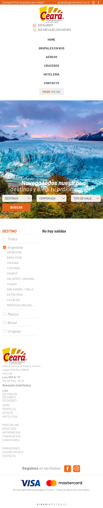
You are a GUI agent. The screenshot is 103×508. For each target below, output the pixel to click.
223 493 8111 (63, 29)
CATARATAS (14, 252)
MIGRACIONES (11, 448)
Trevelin (12, 284)
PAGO (51, 91)
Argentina (15, 247)
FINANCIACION (11, 436)
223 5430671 (45, 25)
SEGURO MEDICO (11, 452)
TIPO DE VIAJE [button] (82, 198)
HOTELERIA (9, 416)
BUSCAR (16, 207)
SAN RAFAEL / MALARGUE (22, 289)
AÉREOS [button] (51, 57)
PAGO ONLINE (10, 425)
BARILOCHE (14, 257)
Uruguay (14, 331)
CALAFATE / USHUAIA (20, 278)
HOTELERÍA (51, 74)
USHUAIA (12, 262)
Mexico (13, 314)
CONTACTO (51, 83)
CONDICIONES (11, 440)
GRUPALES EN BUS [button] (51, 48)
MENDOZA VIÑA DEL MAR (22, 305)
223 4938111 (9, 397)
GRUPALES (9, 409)
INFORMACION (11, 432)
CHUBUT (12, 273)
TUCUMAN (13, 268)
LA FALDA (13, 300)
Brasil (12, 322)
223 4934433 (9, 394)
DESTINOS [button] (11, 198)
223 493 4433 (46, 29)
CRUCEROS (51, 65)
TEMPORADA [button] (47, 198)
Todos (12, 239)
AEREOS (7, 412)
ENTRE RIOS (15, 294)
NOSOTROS (9, 428)
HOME (51, 39)
